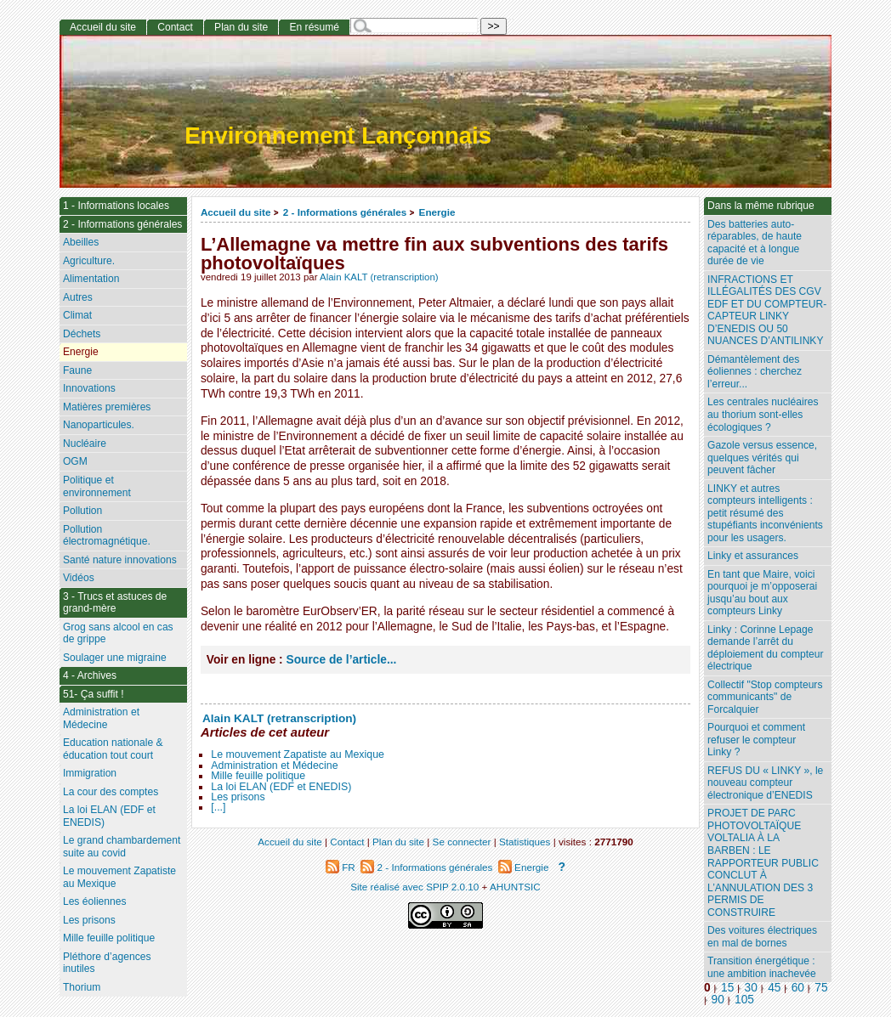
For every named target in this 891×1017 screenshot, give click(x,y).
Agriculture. (89, 261)
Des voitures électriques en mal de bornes (762, 936)
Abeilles (81, 242)
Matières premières (107, 407)
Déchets (81, 334)
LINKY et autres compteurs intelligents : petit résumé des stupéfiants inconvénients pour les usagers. (765, 513)
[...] (218, 807)
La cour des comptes (110, 792)
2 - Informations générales (344, 212)
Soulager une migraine (115, 658)
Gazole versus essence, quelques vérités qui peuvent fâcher (762, 457)
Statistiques (524, 841)
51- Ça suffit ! (93, 694)
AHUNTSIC (515, 886)
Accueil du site (236, 212)
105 (744, 999)
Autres (78, 297)
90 (718, 999)
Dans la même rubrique (760, 206)
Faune (77, 370)
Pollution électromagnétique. (106, 535)
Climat (77, 315)
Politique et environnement (97, 486)
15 (727, 987)
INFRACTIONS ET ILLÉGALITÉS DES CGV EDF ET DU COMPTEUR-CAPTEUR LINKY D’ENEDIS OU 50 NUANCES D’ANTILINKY (766, 310)
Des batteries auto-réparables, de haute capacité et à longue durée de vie (754, 243)
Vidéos (78, 578)
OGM (75, 461)
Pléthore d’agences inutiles (107, 963)
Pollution (82, 511)
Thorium (81, 987)
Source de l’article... (342, 659)
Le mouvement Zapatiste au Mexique (297, 754)
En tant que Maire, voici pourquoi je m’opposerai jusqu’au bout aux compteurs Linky (762, 593)
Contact (175, 27)
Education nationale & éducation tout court (113, 749)
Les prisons (237, 797)
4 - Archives (89, 675)
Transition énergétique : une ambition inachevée (761, 967)
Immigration (89, 773)
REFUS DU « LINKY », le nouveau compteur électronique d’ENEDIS (765, 783)
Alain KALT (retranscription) (379, 277)
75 (820, 987)
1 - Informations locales (116, 206)
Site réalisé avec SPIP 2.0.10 (414, 886)
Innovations (89, 388)
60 (798, 987)
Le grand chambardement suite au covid (122, 846)
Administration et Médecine (274, 765)
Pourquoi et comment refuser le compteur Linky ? (756, 739)
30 (751, 987)
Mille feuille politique (258, 776)
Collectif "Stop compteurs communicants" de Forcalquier (764, 697)
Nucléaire (84, 443)
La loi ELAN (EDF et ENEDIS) (281, 787)
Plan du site (241, 27)
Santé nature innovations (120, 560)
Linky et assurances (752, 556)
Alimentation (91, 279)
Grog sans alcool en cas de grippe (118, 633)
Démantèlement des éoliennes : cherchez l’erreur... (754, 371)
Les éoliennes (95, 901)
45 (774, 987)
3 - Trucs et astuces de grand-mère (115, 602)
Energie (437, 212)
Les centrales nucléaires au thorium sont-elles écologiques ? (762, 414)
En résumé (313, 27)
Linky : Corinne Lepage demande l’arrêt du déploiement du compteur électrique (765, 648)
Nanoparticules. (98, 425)
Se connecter (462, 841)
